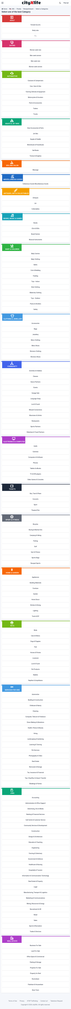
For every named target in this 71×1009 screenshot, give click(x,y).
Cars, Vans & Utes (35, 86)
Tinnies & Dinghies (35, 156)
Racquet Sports (35, 563)
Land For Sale (35, 951)
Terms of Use (12, 1001)
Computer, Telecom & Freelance (35, 717)
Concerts (35, 499)
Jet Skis (35, 133)
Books (35, 223)
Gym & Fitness (35, 552)
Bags (35, 329)
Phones (35, 463)
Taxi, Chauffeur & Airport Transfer (35, 778)
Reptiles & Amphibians (35, 680)
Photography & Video (35, 756)
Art (36, 203)
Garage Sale (35, 393)
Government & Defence (35, 859)
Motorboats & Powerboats (35, 145)
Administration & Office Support (35, 803)
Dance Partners (35, 382)
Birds (35, 630)
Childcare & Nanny (35, 705)
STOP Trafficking (32, 1001)
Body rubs (35, 30)
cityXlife (35, 1004)
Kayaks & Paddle (35, 139)
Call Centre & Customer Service (35, 820)
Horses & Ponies (35, 652)
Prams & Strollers (35, 304)
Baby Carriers (35, 253)
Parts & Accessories (35, 103)
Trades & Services (35, 931)
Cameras (35, 451)
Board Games (35, 234)
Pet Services (35, 750)
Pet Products (35, 669)
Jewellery (36, 334)
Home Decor (35, 599)
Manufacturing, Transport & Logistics (35, 892)
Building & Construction (35, 700)
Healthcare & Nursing (35, 864)
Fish (35, 647)
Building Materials (35, 583)
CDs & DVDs (35, 228)
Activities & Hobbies (35, 371)
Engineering (35, 848)
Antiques (35, 198)
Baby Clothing (35, 259)
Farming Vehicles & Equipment (35, 92)
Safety (35, 309)
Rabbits (35, 675)
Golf (35, 546)
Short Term (35, 990)
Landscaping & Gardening (35, 739)
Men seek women (35, 55)
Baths (35, 265)
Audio (35, 446)
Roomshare (35, 979)
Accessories (35, 323)
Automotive (35, 694)
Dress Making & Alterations (35, 722)
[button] (2, 3)
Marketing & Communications (35, 898)
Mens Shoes (35, 345)
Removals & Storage (35, 767)
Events (35, 387)
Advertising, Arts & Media (36, 809)
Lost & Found (35, 404)
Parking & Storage (35, 962)
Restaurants (35, 421)
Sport (35, 504)
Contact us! (44, 1001)
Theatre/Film (35, 510)
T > (36, 36)
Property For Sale (35, 968)
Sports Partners (35, 426)
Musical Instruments (35, 239)
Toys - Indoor (35, 281)
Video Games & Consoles (36, 479)
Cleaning (35, 711)
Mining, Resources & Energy (35, 903)
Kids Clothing (35, 287)
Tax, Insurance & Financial (35, 772)
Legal (35, 887)
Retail (35, 915)
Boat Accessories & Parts (35, 128)
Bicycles (35, 524)
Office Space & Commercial (35, 956)
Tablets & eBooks (35, 468)
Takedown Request (56, 1001)
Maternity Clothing (35, 292)
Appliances (35, 577)
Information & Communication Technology (35, 876)
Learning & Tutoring (35, 744)
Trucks (35, 114)
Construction (35, 831)
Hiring (35, 733)
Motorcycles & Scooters (35, 97)
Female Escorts (36, 25)
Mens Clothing (35, 340)
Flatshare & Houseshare (35, 984)
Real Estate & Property (35, 881)
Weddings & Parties (35, 783)
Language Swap (35, 398)
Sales (35, 920)
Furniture (35, 588)
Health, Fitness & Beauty (35, 728)
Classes (35, 376)
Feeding (35, 276)
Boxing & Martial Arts (35, 530)
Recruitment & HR (35, 909)
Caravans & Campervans (35, 80)
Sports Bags (35, 557)
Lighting (35, 610)
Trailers (35, 108)
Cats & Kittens (35, 636)
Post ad (66, 3)
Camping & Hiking (35, 535)
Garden (35, 594)
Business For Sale (35, 945)
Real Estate (35, 761)
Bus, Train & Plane (35, 493)
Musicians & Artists (35, 415)
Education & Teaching (35, 842)
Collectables (35, 209)
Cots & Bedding (35, 270)
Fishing (35, 541)
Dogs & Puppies (35, 641)
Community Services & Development (35, 825)
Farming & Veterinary (35, 853)
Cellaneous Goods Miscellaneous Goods (35, 184)
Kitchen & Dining (35, 605)
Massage (35, 170)
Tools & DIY (35, 616)
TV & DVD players (35, 474)
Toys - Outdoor (35, 298)
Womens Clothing (35, 351)
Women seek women (35, 66)
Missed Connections (35, 410)
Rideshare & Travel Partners (35, 432)
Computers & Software (35, 457)
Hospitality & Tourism (35, 870)
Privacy (22, 1001)
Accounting (35, 797)
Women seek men (35, 50)
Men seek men (35, 61)
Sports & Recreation (35, 926)
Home (5, 9)
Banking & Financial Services (35, 814)
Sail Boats (35, 150)
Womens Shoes (36, 357)
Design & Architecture (35, 836)
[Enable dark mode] (60, 3)
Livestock (35, 658)
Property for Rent (35, 973)
